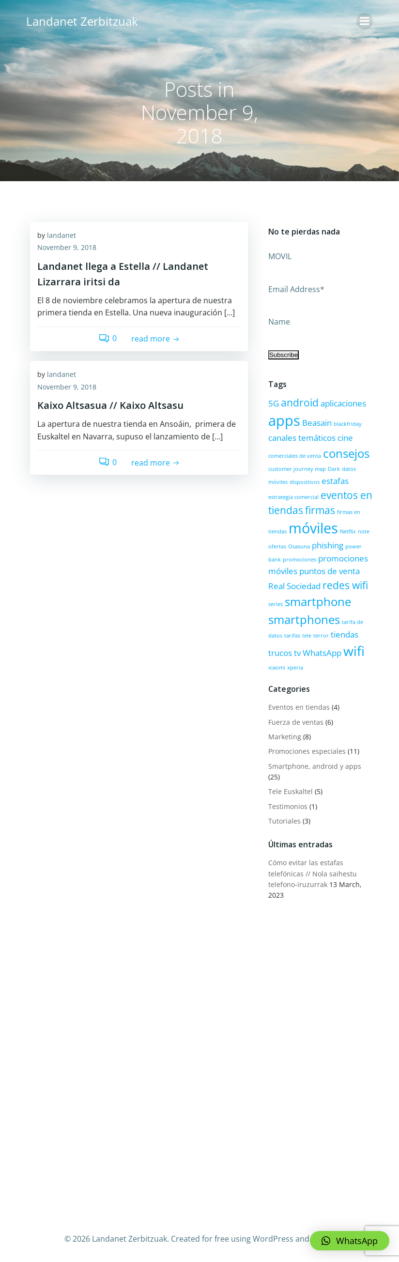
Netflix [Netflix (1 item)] (347, 530)
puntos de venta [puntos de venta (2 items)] (328, 570)
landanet (61, 235)
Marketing (283, 735)
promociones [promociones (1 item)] (298, 558)
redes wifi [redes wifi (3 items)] (344, 584)
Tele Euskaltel (289, 790)
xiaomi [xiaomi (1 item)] (275, 666)
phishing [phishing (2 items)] (326, 544)
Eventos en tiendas (298, 706)
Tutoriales (283, 820)
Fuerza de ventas (294, 721)
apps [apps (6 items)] (283, 420)
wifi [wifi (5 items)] (353, 650)
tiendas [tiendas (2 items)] (343, 633)
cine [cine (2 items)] (344, 437)
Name (278, 320)
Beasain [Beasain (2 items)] (316, 422)
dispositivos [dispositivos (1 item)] (304, 481)
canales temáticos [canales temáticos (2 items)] (301, 437)
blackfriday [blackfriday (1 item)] (347, 423)
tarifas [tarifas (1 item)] (291, 634)
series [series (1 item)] (274, 603)
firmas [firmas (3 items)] (319, 509)
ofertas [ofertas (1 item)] (276, 545)
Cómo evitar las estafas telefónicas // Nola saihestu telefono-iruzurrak (311, 872)
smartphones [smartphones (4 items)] (303, 618)
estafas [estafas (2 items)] (334, 479)
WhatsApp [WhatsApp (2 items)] (321, 651)
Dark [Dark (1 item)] (333, 468)
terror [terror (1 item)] (320, 634)
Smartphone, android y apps (313, 765)
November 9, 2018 (66, 248)
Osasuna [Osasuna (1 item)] (298, 545)
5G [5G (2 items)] (272, 402)
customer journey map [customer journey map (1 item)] (296, 468)
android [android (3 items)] (299, 401)
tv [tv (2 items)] (296, 651)
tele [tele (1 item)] (305, 634)
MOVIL (279, 255)
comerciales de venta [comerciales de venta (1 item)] (293, 455)
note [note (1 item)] (362, 530)
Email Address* (295, 288)
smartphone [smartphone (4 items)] (317, 600)
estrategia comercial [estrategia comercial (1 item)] (292, 496)
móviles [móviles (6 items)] (312, 527)
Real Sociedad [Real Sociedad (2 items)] (293, 585)
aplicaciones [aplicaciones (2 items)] (342, 402)
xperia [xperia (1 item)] (294, 666)
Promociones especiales (306, 750)
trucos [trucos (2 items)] (279, 651)
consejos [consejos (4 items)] (345, 452)
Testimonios (287, 805)
